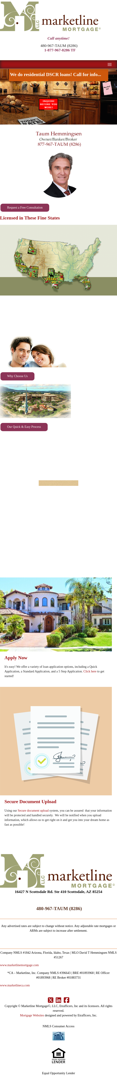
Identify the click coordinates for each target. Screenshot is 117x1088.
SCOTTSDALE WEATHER (58, 315)
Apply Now (16, 657)
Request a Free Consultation (25, 207)
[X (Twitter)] (50, 1000)
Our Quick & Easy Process (24, 426)
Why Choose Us (17, 376)
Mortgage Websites (32, 1015)
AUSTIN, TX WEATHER (58, 488)
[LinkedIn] (58, 1000)
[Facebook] (66, 1000)
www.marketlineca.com (15, 985)
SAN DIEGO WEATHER (58, 454)
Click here (89, 671)
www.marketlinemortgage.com (19, 965)
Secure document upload (33, 810)
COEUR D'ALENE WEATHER (58, 521)
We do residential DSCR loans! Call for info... (58, 76)
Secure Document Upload (30, 801)
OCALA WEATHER (58, 554)
